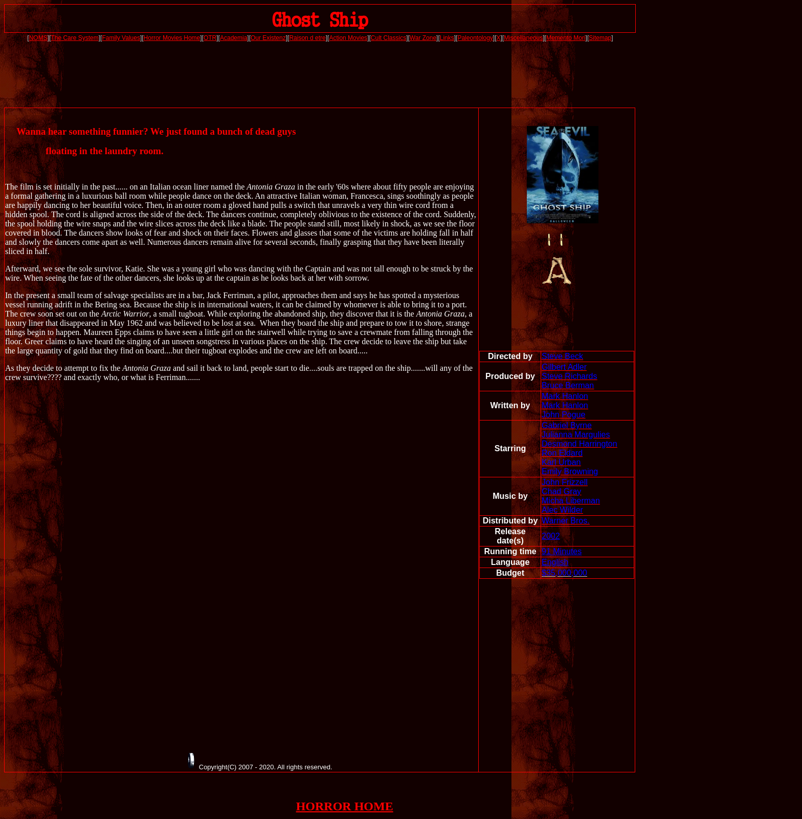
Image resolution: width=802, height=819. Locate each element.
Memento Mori (566, 37)
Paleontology (475, 37)
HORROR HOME (344, 806)
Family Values (121, 37)
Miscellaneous (523, 37)
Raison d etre (307, 37)
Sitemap (600, 37)
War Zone (423, 37)
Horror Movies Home (172, 37)
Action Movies (348, 37)
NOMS (38, 37)
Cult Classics (388, 37)
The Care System (74, 37)
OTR (210, 37)
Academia (233, 37)
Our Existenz (268, 37)
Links (447, 37)
